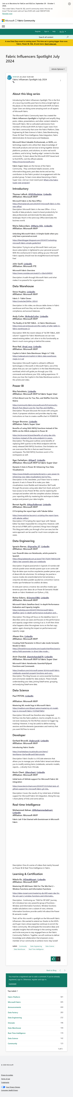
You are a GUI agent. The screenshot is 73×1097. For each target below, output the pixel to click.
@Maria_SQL (37, 225)
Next (65, 1048)
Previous (55, 1048)
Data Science (50, 946)
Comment (12, 984)
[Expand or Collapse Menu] (3, 26)
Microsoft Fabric (14, 1002)
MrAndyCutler (32, 316)
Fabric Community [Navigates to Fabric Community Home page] (26, 20)
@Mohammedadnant (42, 810)
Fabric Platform (14, 997)
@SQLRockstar (35, 194)
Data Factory (13, 1012)
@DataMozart (29, 879)
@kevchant (30, 772)
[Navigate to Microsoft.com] (8, 20)
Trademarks (5, 1082)
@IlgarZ (32, 460)
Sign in (46, 31)
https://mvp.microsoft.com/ (24, 161)
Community (23, 946)
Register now (7, 13)
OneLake (11, 1023)
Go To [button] (62, 31)
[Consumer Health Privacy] (36, 1090)
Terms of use (5, 1079)
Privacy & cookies (7, 1075)
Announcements (14, 1007)
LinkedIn (47, 194)
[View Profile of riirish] (15, 76)
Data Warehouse (19, 949)
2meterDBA (34, 597)
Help (54, 31)
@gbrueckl (34, 740)
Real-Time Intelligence (36, 949)
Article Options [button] (57, 69)
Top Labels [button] (12, 991)
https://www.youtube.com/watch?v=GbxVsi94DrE (33, 273)
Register (38, 31)
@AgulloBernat (34, 504)
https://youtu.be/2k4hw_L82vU (25, 301)
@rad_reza (27, 346)
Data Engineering (36, 946)
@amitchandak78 (35, 656)
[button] (60, 81)
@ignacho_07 (33, 546)
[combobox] (54, 37)
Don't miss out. (50, 44)
